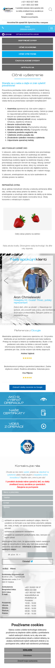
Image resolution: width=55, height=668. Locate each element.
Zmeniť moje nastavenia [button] (27, 661)
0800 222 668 (30, 590)
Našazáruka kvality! (27, 28)
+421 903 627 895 (29, 2)
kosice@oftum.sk (32, 595)
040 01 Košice (8, 582)
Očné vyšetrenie (27, 54)
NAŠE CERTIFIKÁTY (13, 411)
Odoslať (27, 561)
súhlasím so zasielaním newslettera (18, 532)
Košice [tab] (5, 569)
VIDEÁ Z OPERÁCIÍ (14, 425)
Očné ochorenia (27, 47)
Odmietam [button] (27, 655)
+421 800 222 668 (29, 5)
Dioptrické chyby (27, 41)
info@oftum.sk (30, 598)
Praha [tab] (13, 569)
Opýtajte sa (27, 67)
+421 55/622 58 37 (33, 587)
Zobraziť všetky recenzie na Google (27, 387)
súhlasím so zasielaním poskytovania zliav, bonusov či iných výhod (26, 536)
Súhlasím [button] (27, 650)
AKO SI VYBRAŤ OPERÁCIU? (14, 400)
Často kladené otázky (27, 61)
